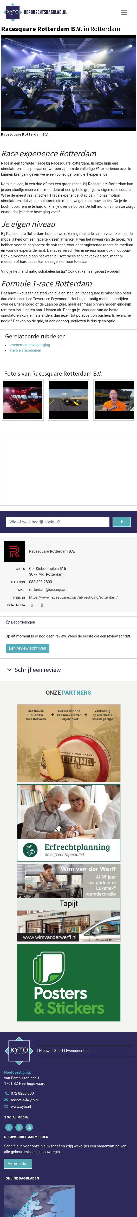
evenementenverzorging (30, 345)
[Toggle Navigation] (124, 12)
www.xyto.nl (21, 1106)
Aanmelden (18, 1163)
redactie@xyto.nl (25, 1100)
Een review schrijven (27, 648)
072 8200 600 (22, 1093)
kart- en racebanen (25, 350)
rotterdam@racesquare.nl (50, 590)
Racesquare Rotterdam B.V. (52, 551)
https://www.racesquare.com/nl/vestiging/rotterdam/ (73, 597)
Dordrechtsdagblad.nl (45, 12)
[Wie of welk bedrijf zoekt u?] (57, 522)
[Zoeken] (122, 522)
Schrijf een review (33, 670)
